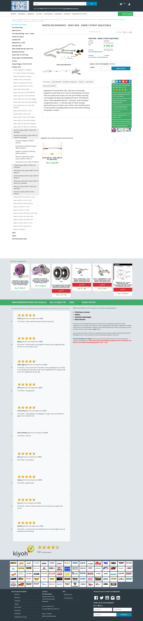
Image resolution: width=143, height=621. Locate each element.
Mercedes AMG (16, 46)
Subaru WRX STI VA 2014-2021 (22, 200)
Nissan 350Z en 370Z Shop (20, 55)
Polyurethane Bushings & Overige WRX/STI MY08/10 (26, 147)
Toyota (14, 236)
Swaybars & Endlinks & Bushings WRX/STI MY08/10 (25, 152)
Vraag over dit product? (49, 86)
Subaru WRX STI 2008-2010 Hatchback (24, 127)
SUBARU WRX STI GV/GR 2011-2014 (24, 197)
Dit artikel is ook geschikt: (70, 82)
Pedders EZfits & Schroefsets (22, 79)
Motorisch (21, 14)
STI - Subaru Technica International (24, 73)
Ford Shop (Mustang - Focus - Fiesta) (23, 34)
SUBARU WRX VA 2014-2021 (22, 114)
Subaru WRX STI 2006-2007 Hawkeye (24, 124)
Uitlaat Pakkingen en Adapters (22, 70)
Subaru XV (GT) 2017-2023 (21, 210)
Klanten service (68, 594)
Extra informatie (56, 82)
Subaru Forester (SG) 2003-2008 (23, 216)
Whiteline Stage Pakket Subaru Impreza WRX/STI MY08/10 (25, 158)
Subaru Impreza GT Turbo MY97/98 (24, 92)
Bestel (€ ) (121, 68)
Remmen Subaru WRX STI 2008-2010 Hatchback (25, 131)
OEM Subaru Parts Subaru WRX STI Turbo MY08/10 (26, 171)
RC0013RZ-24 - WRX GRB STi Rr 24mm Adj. (52, 158)
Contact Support (87, 302)
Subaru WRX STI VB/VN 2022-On (23, 203)
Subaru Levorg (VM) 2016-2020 (22, 83)
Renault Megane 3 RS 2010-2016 (22, 64)
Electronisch (48, 14)
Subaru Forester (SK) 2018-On (22, 226)
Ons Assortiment (68, 598)
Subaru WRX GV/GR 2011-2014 (22, 111)
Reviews (81, 82)
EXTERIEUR (67, 14)
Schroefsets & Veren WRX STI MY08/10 (27, 162)
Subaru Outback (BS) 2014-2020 (23, 86)
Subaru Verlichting (19, 229)
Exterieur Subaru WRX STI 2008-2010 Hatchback (25, 187)
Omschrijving (46, 82)
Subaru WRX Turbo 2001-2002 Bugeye (24, 99)
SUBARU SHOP (16, 67)
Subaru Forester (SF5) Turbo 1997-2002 (25, 213)
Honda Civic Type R (18, 37)
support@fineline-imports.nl (51, 609)
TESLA (14, 233)
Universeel (58, 14)
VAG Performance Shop (19, 239)
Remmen (13, 14)
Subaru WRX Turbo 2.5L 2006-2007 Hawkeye (24, 106)
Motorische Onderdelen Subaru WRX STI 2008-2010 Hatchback (26, 182)
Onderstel (30, 14)
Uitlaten (39, 14)
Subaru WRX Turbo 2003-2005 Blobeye (25, 102)
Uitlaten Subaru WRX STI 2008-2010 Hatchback (25, 166)
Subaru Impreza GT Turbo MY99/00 (24, 96)
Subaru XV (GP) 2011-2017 (21, 207)
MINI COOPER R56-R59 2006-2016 (22, 49)
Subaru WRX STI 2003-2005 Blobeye (24, 120)
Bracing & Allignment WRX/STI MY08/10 (25, 142)
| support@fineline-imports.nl (70, 9)
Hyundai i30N (16, 40)
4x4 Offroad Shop (17, 27)
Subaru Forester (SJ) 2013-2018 (22, 223)
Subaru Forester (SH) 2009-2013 (23, 219)
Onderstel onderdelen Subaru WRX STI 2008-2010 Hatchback (25, 136)
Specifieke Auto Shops (79, 14)
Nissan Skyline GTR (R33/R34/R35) (22, 58)
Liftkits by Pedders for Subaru (22, 76)
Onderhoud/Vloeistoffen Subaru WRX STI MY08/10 (26, 177)
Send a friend (89, 82)
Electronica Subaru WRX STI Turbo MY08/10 (24, 193)
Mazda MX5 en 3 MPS (18, 43)
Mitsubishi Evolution (18, 52)
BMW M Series (16, 30)
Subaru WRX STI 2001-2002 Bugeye (24, 117)
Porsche (14, 61)
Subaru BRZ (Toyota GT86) (21, 89)
